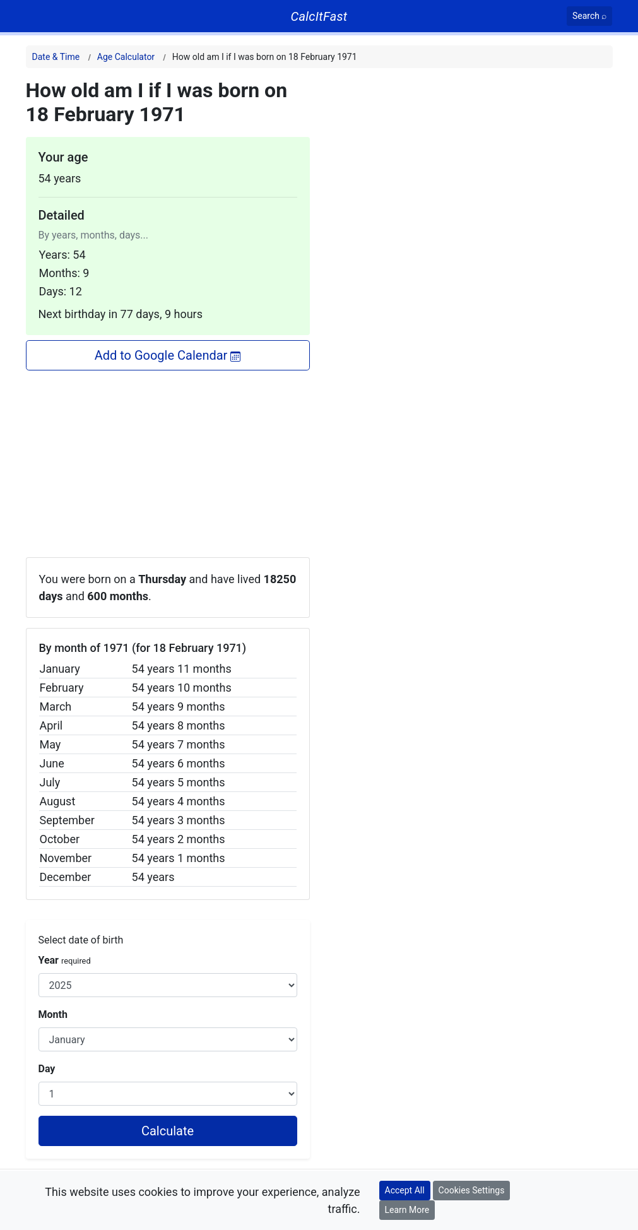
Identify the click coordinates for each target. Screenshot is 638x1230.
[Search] (590, 16)
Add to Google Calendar (168, 355)
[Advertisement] (168, 458)
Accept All (405, 1190)
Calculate (167, 1130)
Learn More (407, 1210)
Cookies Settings (472, 1190)
